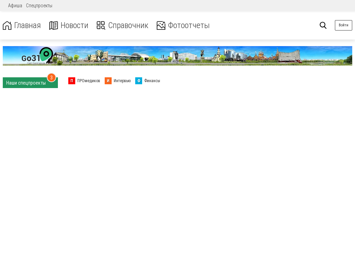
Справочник (122, 25)
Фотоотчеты (183, 25)
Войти (343, 25)
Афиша (15, 5)
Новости (68, 25)
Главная (22, 25)
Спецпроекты (39, 5)
